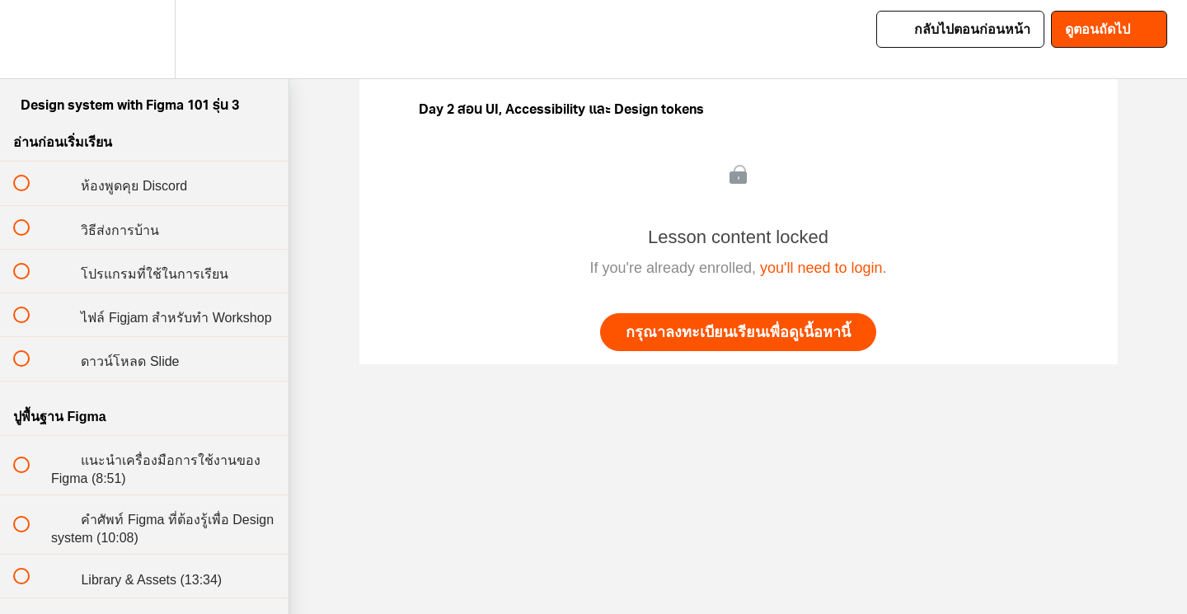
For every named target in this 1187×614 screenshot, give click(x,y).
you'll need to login (821, 268)
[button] (30, 39)
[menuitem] (144, 39)
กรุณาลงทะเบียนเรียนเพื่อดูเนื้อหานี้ (738, 332)
